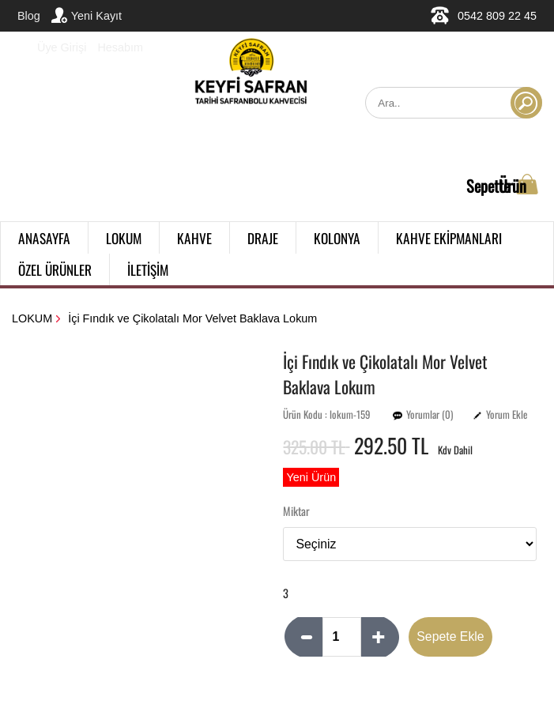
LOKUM (123, 238)
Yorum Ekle (506, 414)
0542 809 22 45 (483, 15)
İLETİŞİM (147, 269)
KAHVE (194, 238)
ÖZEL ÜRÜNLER (55, 269)
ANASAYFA (44, 238)
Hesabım (120, 47)
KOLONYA (337, 238)
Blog (28, 15)
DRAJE (262, 238)
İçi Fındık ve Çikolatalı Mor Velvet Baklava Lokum (192, 318)
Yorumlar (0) (429, 414)
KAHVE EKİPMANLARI (449, 238)
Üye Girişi (51, 46)
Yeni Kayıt (86, 15)
